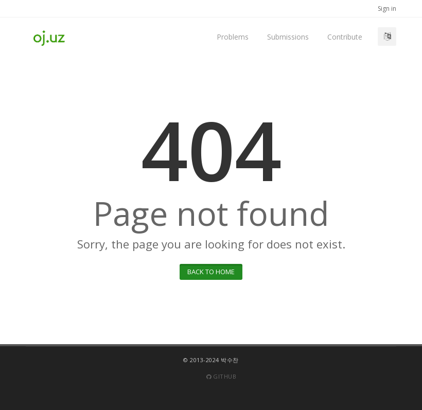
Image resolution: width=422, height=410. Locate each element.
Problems (233, 37)
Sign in (387, 8)
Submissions (288, 37)
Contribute (344, 37)
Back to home (211, 271)
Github (221, 376)
